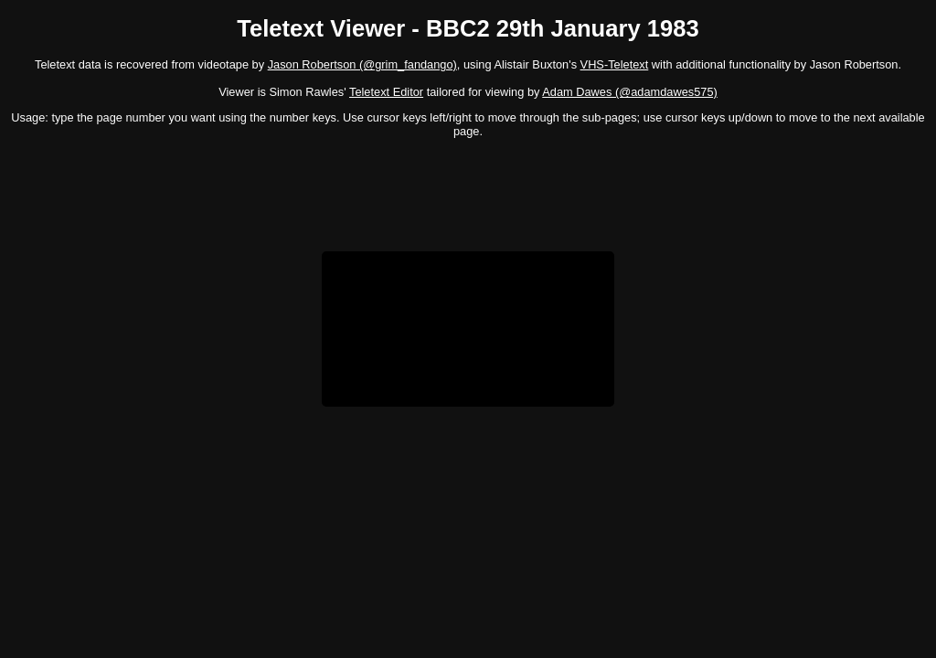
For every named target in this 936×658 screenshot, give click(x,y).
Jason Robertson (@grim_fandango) (362, 64)
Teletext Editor (386, 92)
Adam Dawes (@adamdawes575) (630, 92)
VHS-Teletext (614, 64)
